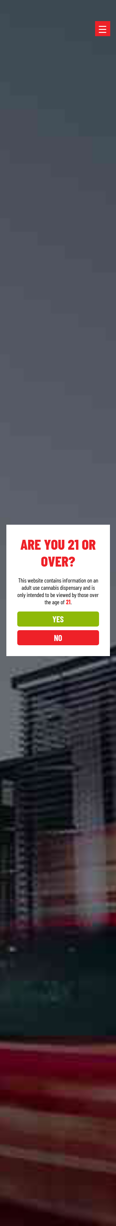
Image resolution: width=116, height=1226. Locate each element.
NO (57, 638)
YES (57, 619)
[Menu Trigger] (102, 28)
